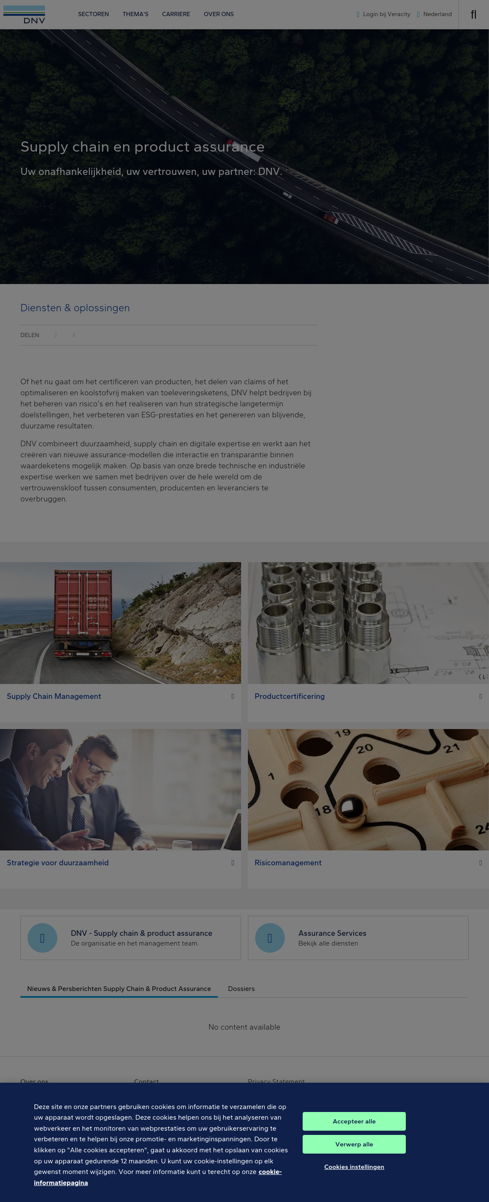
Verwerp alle (354, 1153)
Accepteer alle (354, 1130)
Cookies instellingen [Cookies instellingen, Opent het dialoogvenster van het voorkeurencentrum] (354, 1175)
